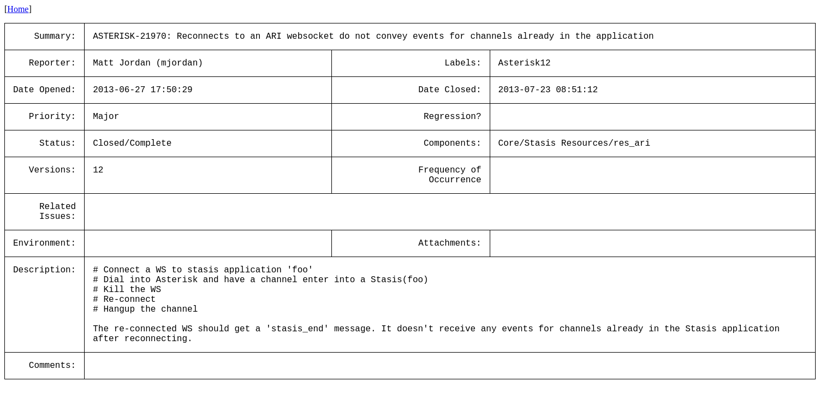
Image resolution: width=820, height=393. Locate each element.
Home (17, 9)
